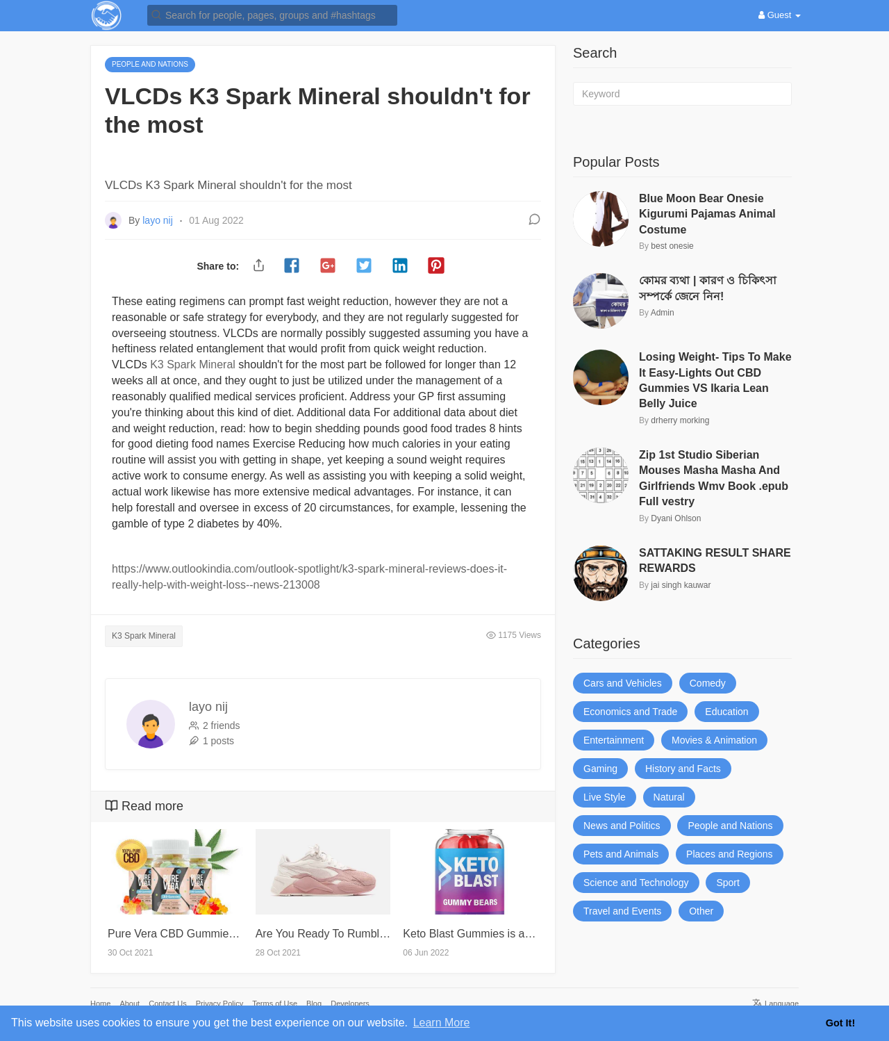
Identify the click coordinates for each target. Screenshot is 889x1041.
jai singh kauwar (681, 585)
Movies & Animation (714, 740)
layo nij (158, 220)
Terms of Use (274, 1003)
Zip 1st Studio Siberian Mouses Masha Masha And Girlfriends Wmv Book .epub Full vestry (713, 478)
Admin (662, 313)
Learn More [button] (441, 1022)
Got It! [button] (840, 1022)
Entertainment (613, 740)
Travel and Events (622, 911)
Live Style (604, 797)
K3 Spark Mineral (192, 364)
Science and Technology (636, 882)
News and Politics (621, 825)
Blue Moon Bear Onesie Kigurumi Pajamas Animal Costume (707, 214)
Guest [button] (779, 15)
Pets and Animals (620, 854)
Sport (727, 882)
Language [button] (775, 1003)
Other (701, 911)
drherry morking (680, 420)
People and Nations (730, 825)
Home (100, 1003)
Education (726, 711)
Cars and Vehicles (622, 683)
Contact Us (167, 1003)
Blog (314, 1003)
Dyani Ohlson (676, 518)
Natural (669, 797)
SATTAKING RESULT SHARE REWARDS (715, 560)
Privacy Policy (219, 1003)
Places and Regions (729, 854)
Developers (350, 1003)
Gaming (600, 768)
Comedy (708, 683)
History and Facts (683, 768)
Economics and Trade (630, 711)
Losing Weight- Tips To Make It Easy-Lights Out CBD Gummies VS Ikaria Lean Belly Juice (715, 380)
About (129, 1003)
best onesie (672, 246)
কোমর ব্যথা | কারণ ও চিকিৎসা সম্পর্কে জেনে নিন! (707, 288)
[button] (272, 14)
